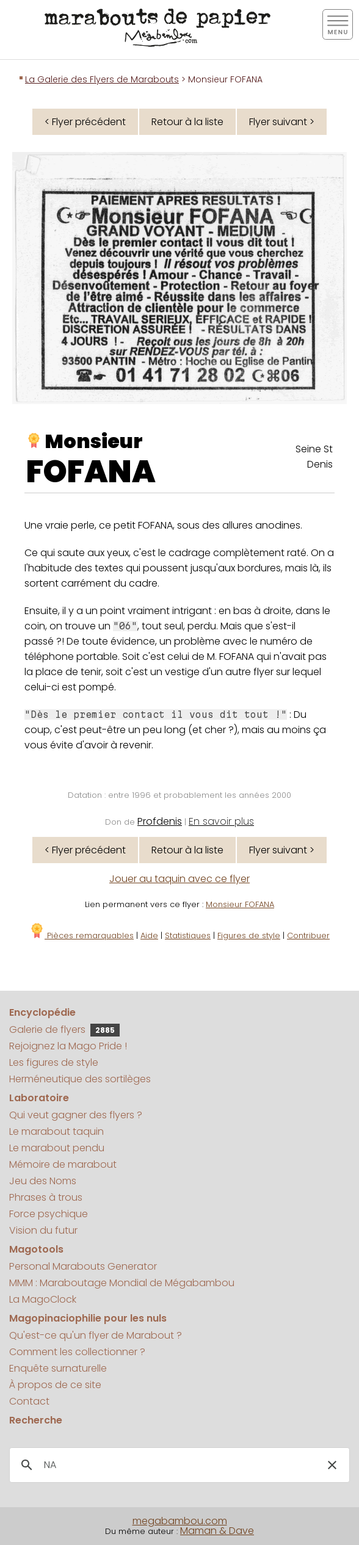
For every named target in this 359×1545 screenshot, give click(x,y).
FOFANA (91, 471)
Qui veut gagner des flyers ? (75, 1115)
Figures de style (248, 935)
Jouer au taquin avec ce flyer (179, 879)
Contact (29, 1401)
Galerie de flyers (64, 1029)
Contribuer (308, 935)
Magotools (36, 1249)
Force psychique (48, 1214)
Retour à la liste (187, 122)
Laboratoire (39, 1098)
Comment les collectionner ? (77, 1352)
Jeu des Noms (42, 1181)
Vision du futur (43, 1230)
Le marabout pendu (56, 1148)
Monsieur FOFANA (240, 904)
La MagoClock (42, 1299)
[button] (332, 1465)
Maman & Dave (217, 1531)
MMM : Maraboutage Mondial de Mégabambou (121, 1283)
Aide (149, 935)
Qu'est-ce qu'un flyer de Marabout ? (95, 1335)
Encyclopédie (42, 1012)
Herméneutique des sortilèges (80, 1079)
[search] (177, 1465)
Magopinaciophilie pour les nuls (88, 1318)
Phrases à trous (45, 1197)
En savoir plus (221, 821)
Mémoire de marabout (63, 1164)
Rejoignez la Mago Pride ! (68, 1046)
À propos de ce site (55, 1385)
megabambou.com (179, 1521)
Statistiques (188, 935)
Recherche (35, 1420)
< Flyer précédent (85, 122)
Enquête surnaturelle (58, 1368)
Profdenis (159, 821)
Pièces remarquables (81, 935)
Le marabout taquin (56, 1131)
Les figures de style (53, 1062)
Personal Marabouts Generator (83, 1266)
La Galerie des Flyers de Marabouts (102, 79)
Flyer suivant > (281, 122)
